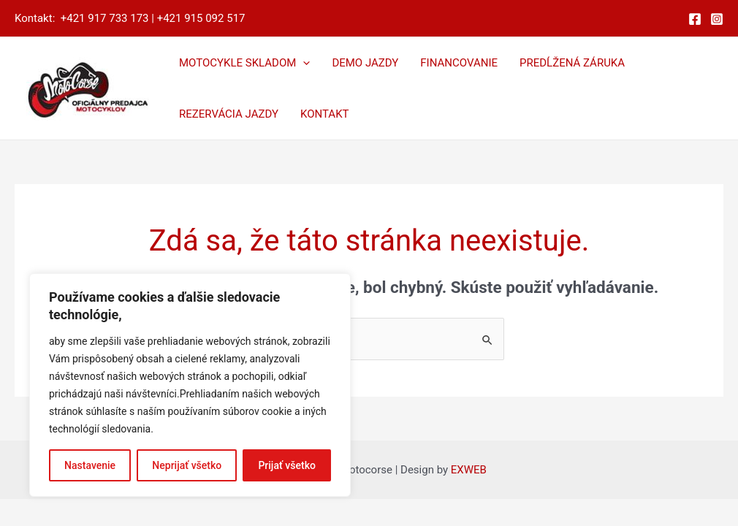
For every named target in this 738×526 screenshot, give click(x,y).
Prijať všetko (286, 465)
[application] (303, 62)
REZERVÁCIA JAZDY (228, 114)
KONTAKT (324, 114)
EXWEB (469, 469)
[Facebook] (694, 19)
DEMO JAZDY (365, 62)
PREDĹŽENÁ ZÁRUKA (572, 62)
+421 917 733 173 (105, 18)
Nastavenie (89, 465)
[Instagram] (716, 19)
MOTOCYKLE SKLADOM (244, 62)
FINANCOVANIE (459, 62)
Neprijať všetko (186, 465)
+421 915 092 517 (201, 18)
